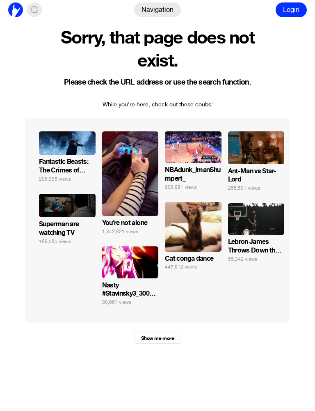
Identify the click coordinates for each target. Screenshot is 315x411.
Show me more (157, 338)
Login (291, 9)
